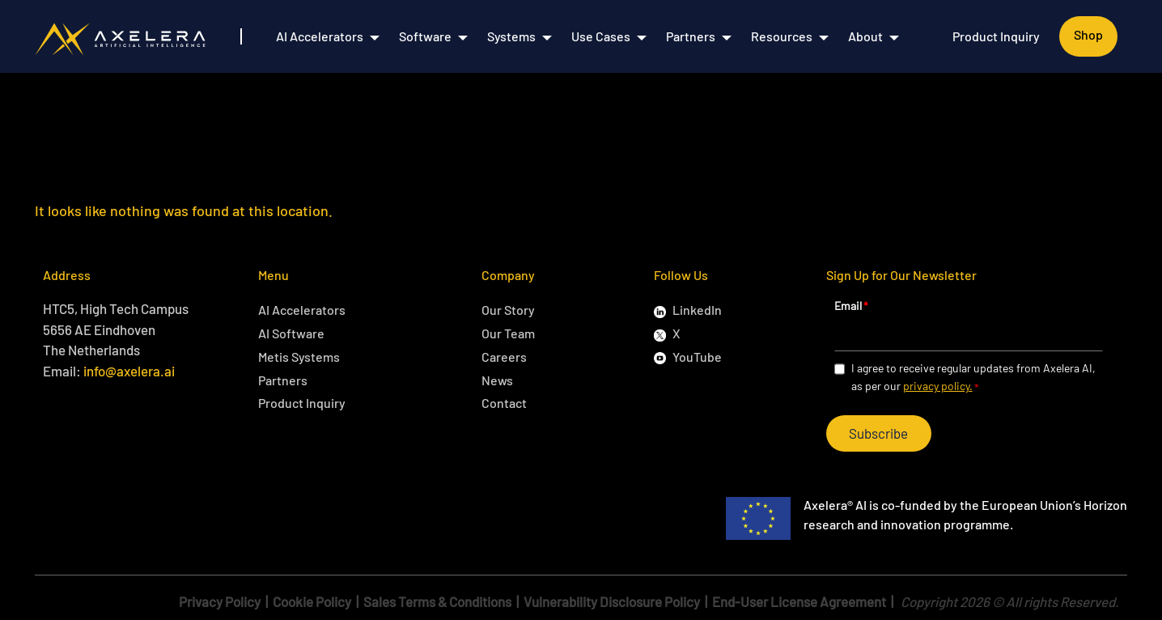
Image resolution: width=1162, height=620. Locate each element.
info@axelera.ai (129, 371)
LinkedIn (697, 309)
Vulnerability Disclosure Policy (612, 601)
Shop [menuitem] (1088, 34)
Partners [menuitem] (690, 36)
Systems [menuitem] (511, 36)
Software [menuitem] (425, 36)
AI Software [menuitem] (291, 333)
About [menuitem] (865, 36)
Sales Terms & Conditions (437, 601)
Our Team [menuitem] (508, 333)
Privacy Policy (220, 601)
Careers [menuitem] (504, 356)
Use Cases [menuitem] (600, 36)
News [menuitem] (497, 380)
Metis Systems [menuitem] (299, 356)
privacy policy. (938, 386)
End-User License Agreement (799, 601)
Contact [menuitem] (504, 402)
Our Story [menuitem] (508, 309)
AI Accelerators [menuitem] (319, 36)
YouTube (697, 356)
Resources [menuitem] (781, 36)
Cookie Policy (312, 601)
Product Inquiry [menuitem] (996, 36)
